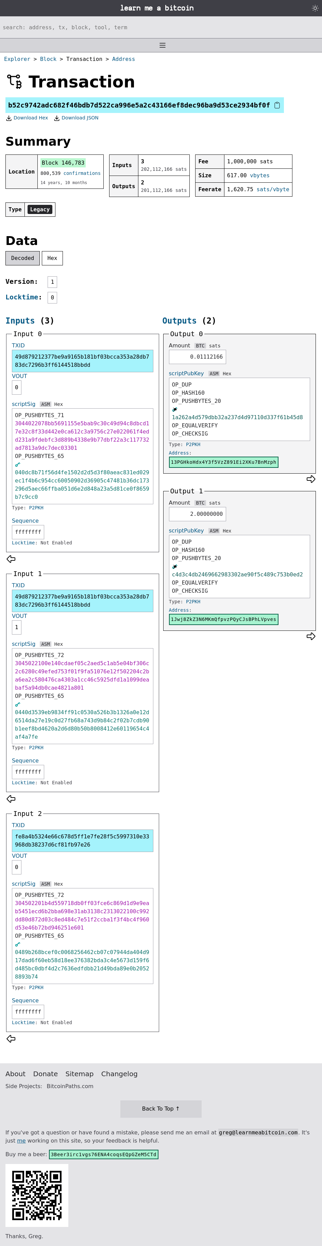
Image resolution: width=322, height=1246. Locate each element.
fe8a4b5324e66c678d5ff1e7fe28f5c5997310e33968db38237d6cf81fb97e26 (82, 840)
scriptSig (23, 404)
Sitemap (80, 1074)
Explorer (17, 59)
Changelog (119, 1074)
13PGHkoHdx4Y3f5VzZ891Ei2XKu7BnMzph (223, 462)
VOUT (19, 376)
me (21, 1140)
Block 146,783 (63, 163)
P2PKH (36, 507)
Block (48, 59)
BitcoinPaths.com (70, 1086)
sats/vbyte (273, 189)
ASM (45, 404)
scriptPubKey (186, 373)
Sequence (25, 521)
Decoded (22, 258)
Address (123, 59)
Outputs (180, 321)
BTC (200, 345)
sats (215, 345)
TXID (18, 345)
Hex (52, 258)
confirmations (82, 173)
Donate (45, 1074)
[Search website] (161, 27)
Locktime (21, 297)
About (15, 1074)
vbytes (260, 175)
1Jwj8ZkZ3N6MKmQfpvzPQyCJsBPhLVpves (223, 619)
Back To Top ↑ (161, 1108)
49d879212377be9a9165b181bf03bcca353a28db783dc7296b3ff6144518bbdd (82, 361)
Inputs (20, 321)
